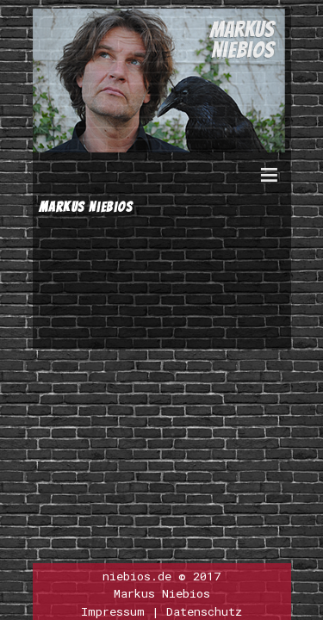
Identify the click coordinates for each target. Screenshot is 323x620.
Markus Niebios (162, 593)
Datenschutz (204, 611)
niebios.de (136, 576)
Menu (269, 183)
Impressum (113, 611)
